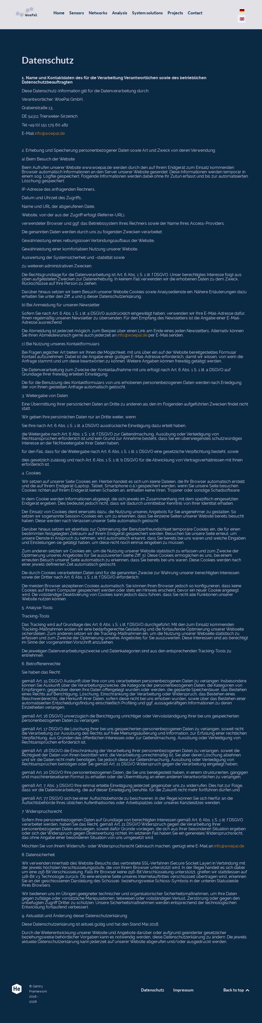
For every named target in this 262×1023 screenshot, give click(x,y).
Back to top (236, 990)
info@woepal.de (50, 133)
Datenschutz (152, 990)
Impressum (183, 990)
